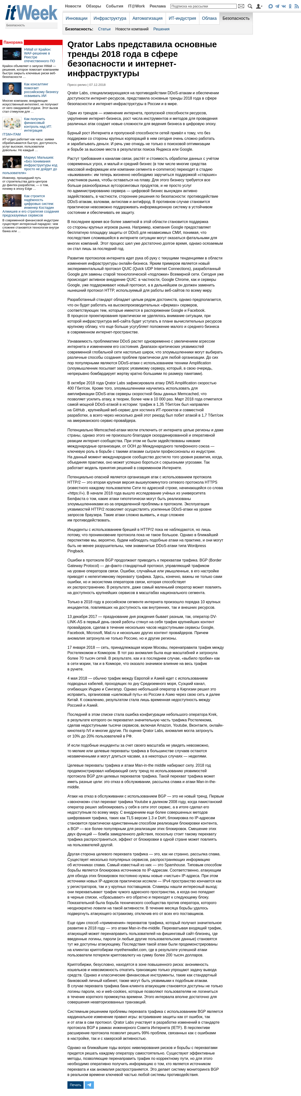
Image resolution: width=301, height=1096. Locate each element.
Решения (161, 29)
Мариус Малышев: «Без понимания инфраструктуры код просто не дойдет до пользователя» (29, 165)
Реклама (158, 6)
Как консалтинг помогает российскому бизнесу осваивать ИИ (41, 90)
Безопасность (16, 25)
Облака (209, 18)
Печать (75, 1085)
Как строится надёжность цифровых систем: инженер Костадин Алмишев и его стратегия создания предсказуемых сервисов (30, 205)
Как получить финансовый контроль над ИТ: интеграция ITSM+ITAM (27, 126)
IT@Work (136, 6)
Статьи (104, 29)
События (114, 6)
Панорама (13, 42)
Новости (73, 6)
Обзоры (93, 6)
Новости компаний (132, 29)
